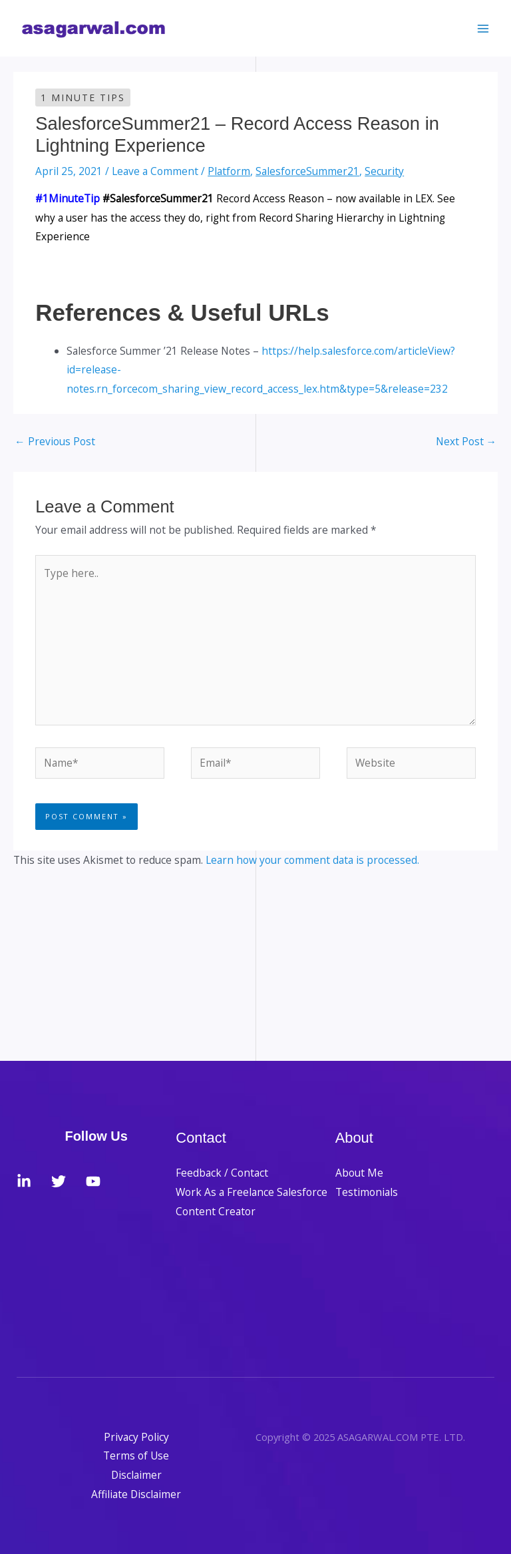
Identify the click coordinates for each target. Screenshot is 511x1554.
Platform (229, 171)
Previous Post (55, 441)
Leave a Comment (155, 171)
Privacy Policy (136, 1437)
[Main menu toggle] (483, 28)
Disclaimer (136, 1474)
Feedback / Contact (222, 1172)
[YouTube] (93, 1181)
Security (384, 171)
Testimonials (366, 1192)
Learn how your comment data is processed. (312, 860)
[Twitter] (58, 1181)
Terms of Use (136, 1455)
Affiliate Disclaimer (136, 1494)
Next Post (466, 441)
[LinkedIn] (24, 1181)
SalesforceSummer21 (307, 171)
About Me (359, 1172)
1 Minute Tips (83, 97)
